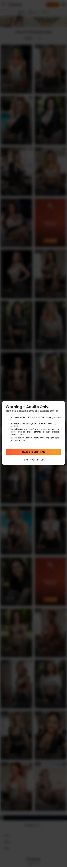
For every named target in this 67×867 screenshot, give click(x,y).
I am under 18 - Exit (33, 459)
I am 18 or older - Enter (33, 452)
